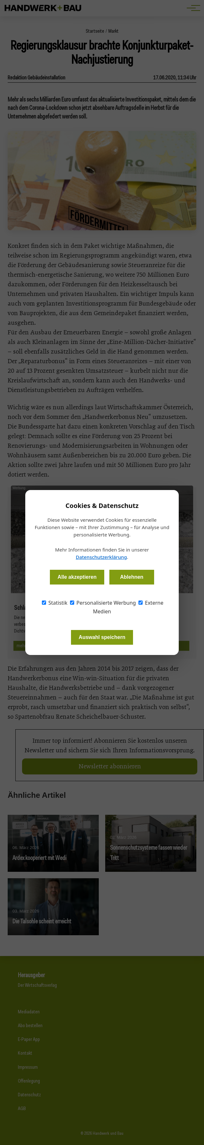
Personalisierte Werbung (103, 602)
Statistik (54, 602)
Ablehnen (131, 577)
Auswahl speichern (102, 637)
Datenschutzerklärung (101, 557)
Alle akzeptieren (77, 577)
